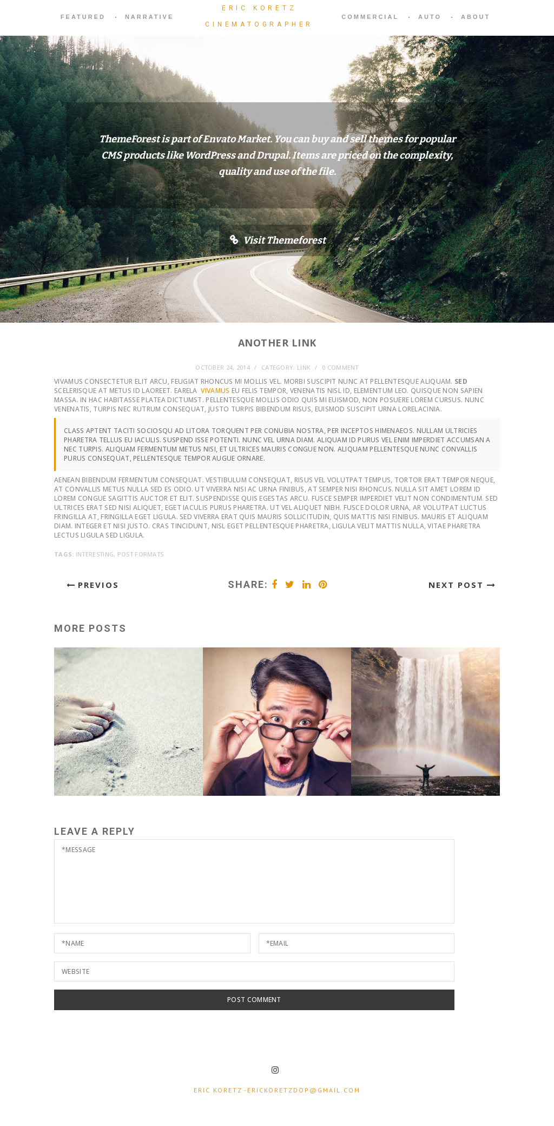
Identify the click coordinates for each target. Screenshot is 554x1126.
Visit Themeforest (284, 240)
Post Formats (140, 554)
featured (83, 17)
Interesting (95, 554)
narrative (149, 17)
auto (429, 17)
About (475, 17)
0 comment (340, 367)
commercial (370, 17)
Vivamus (215, 390)
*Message (254, 881)
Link (304, 367)
